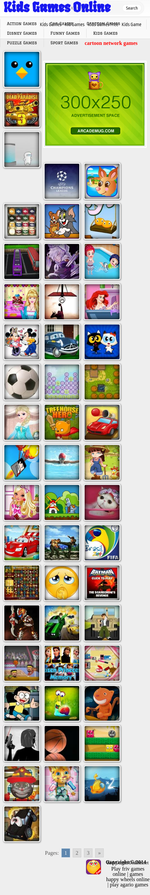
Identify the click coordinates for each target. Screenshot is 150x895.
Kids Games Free (103, 24)
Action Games (22, 23)
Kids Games (50, 24)
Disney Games (22, 33)
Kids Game (131, 24)
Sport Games (64, 43)
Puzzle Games (22, 43)
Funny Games (65, 33)
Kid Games (75, 24)
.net (128, 862)
